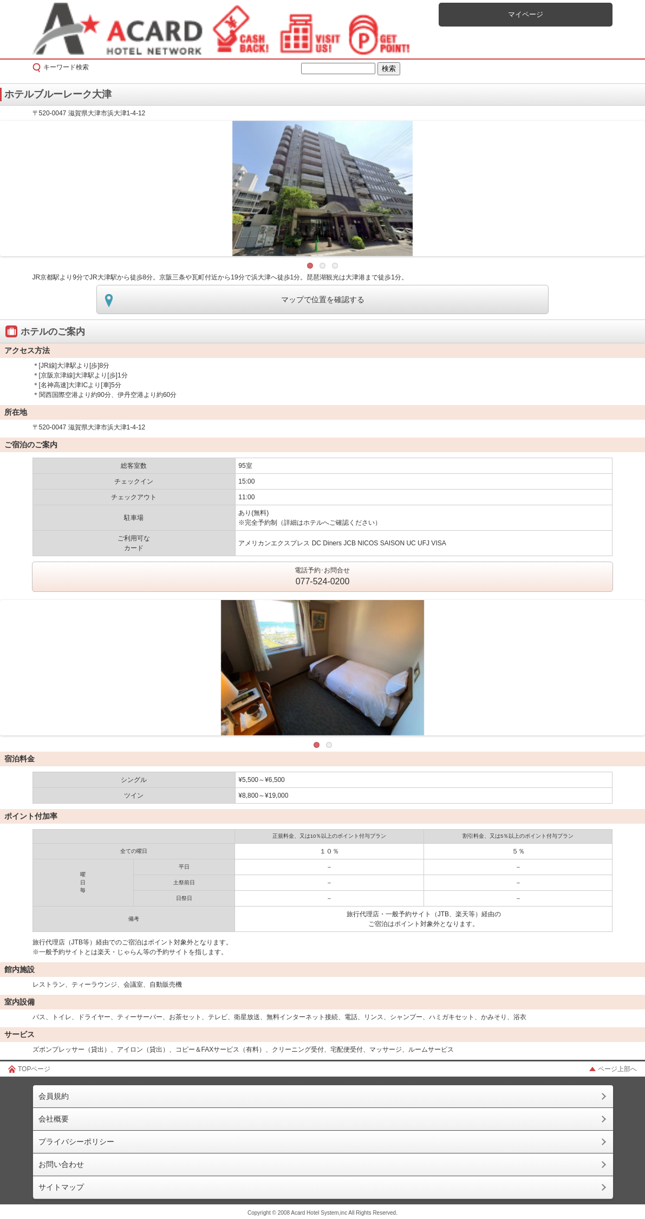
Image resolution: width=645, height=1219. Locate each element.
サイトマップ (61, 1187)
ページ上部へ (617, 1069)
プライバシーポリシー (76, 1141)
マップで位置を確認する (322, 299)
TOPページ (34, 1069)
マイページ (525, 14)
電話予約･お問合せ (322, 577)
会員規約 (53, 1096)
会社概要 (53, 1118)
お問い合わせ (61, 1164)
